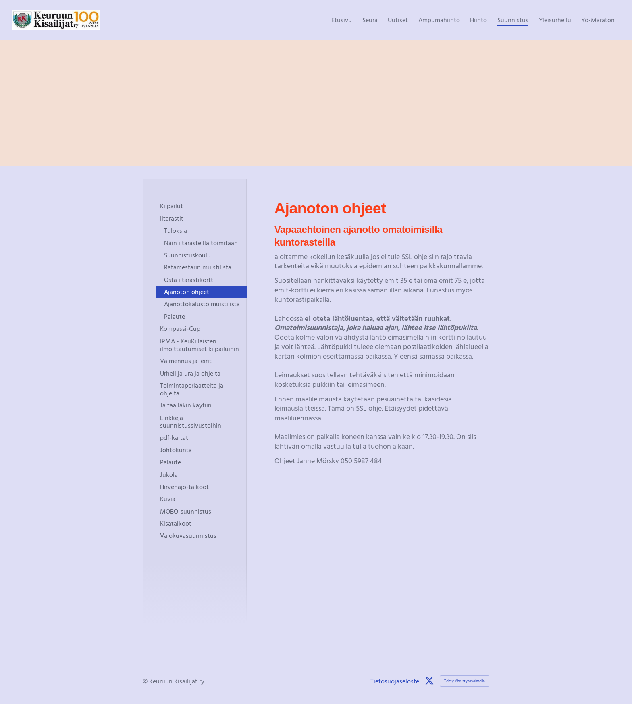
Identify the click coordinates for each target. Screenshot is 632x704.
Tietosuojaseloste (394, 681)
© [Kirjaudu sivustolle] (146, 681)
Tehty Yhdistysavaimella (464, 681)
